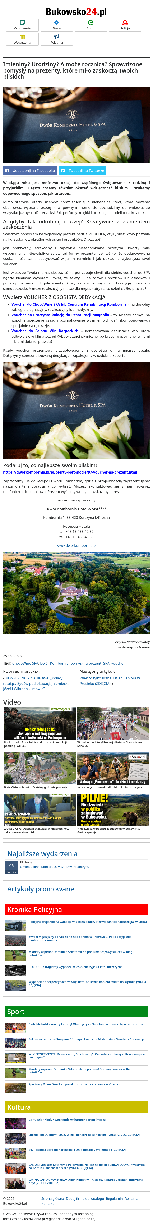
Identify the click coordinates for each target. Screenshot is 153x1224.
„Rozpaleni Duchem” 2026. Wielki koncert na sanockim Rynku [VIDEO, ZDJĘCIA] (84, 1135)
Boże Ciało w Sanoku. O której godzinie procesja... (37, 787)
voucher (118, 663)
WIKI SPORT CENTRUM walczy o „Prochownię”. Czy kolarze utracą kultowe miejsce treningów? (87, 1055)
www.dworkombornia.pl (76, 545)
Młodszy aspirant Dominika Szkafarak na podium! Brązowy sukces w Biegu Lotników (81, 953)
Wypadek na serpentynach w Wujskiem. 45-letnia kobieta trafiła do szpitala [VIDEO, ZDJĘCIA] (88, 983)
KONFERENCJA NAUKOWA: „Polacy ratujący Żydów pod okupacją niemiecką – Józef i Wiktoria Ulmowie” (37, 683)
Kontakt (47, 1203)
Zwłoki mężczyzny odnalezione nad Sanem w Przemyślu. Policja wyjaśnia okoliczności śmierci (80, 938)
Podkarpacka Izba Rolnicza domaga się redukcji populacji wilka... (35, 744)
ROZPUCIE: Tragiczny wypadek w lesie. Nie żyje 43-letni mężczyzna (75, 967)
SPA (106, 663)
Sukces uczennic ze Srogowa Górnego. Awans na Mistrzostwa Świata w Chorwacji (86, 1039)
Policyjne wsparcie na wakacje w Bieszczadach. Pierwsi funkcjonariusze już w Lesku (88, 922)
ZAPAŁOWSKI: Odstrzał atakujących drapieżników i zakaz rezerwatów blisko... (37, 830)
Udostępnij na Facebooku (30, 170)
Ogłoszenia (22, 25)
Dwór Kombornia (54, 663)
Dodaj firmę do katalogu (85, 1198)
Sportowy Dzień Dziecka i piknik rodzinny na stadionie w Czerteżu (75, 1084)
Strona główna (52, 1198)
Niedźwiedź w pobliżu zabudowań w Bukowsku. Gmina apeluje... (108, 830)
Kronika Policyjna (34, 909)
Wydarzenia (22, 39)
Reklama (57, 39)
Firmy (57, 25)
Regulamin (114, 1198)
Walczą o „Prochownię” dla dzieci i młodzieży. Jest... (110, 787)
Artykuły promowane (40, 888)
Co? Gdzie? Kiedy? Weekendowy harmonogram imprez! (67, 1120)
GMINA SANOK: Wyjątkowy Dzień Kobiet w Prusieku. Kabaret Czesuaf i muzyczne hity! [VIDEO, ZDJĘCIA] (86, 1181)
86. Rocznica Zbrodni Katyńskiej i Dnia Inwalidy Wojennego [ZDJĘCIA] (77, 1150)
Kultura (19, 1107)
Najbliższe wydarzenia (42, 853)
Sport (91, 25)
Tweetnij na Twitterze (82, 170)
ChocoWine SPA (25, 663)
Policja (125, 25)
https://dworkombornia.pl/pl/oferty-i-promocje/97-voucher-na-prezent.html (70, 472)
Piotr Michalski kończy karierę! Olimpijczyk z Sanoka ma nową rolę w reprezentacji (87, 1024)
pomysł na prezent (85, 663)
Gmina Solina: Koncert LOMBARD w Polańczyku (76, 865)
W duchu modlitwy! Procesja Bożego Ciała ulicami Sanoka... (110, 744)
